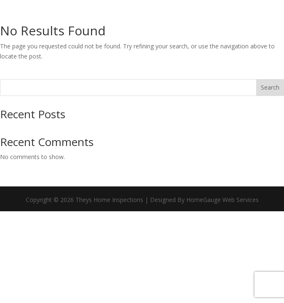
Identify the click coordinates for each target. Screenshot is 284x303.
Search (270, 87)
